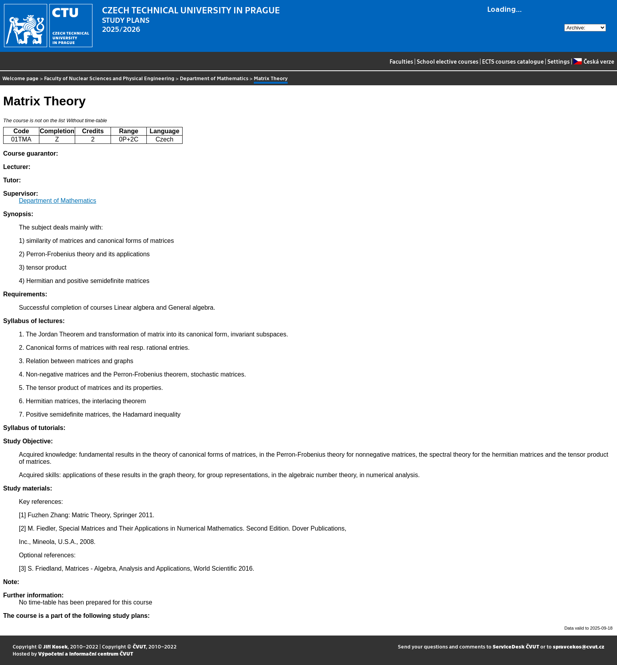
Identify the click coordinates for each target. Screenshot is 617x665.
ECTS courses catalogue (513, 61)
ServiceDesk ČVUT (516, 646)
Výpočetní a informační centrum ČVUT (85, 653)
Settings (558, 61)
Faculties (401, 61)
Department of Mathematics (214, 78)
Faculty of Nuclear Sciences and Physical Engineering (109, 78)
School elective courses (447, 61)
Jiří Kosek (55, 646)
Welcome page (20, 78)
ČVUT (139, 646)
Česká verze (593, 61)
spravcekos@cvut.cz (578, 646)
